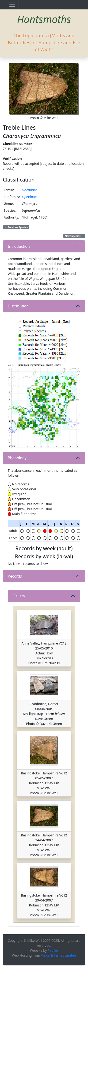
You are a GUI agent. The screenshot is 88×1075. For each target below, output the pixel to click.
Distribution (18, 306)
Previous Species (16, 227)
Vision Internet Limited (58, 1065)
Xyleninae (29, 196)
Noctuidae (30, 190)
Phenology (17, 457)
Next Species (74, 236)
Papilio (53, 1060)
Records (15, 612)
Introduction (19, 246)
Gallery (19, 705)
